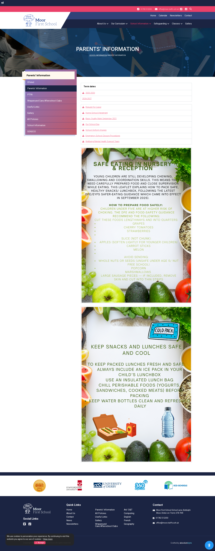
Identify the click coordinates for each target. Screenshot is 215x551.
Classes (176, 23)
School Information (139, 23)
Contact (188, 15)
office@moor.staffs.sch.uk (167, 9)
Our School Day (90, 124)
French (127, 520)
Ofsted (30, 82)
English (127, 517)
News (69, 520)
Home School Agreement (95, 113)
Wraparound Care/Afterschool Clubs (44, 100)
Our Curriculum (118, 23)
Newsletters (176, 15)
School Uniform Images (94, 130)
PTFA (29, 94)
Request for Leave (91, 107)
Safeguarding (160, 23)
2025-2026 (88, 93)
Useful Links (33, 107)
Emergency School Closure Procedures (101, 136)
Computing (129, 513)
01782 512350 (144, 9)
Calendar (163, 15)
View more (48, 539)
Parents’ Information (37, 88)
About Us (101, 23)
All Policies (32, 119)
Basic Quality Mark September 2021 (99, 118)
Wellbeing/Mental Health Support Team (100, 141)
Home (153, 15)
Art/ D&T (128, 510)
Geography (129, 524)
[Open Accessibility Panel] (209, 545)
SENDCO (31, 131)
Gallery (188, 23)
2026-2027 (87, 98)
